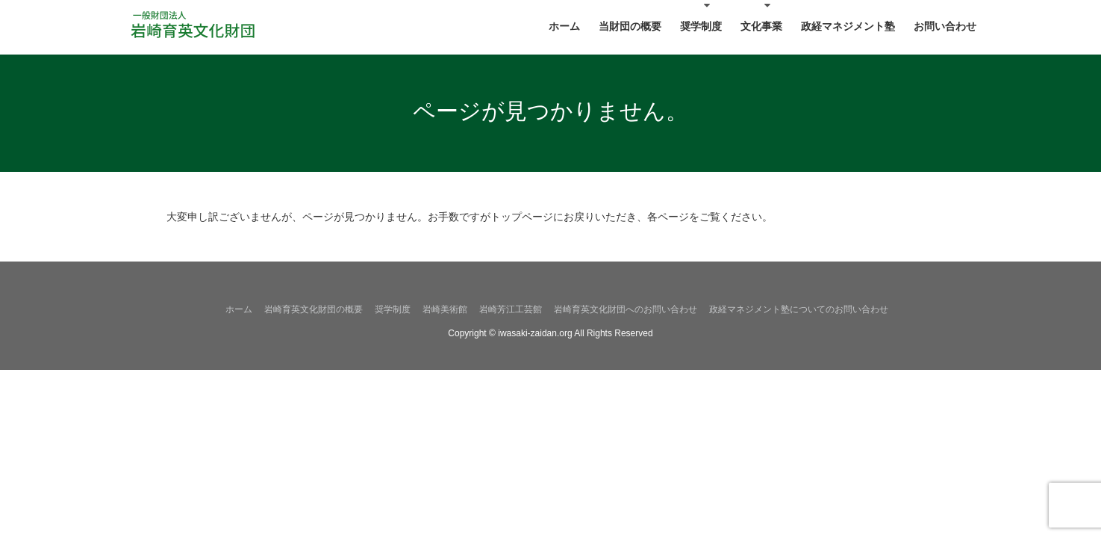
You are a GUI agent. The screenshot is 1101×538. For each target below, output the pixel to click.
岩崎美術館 (444, 309)
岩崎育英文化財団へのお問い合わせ (625, 309)
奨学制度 (393, 309)
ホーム (238, 309)
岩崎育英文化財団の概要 (313, 309)
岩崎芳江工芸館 (510, 309)
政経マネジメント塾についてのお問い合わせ (798, 309)
